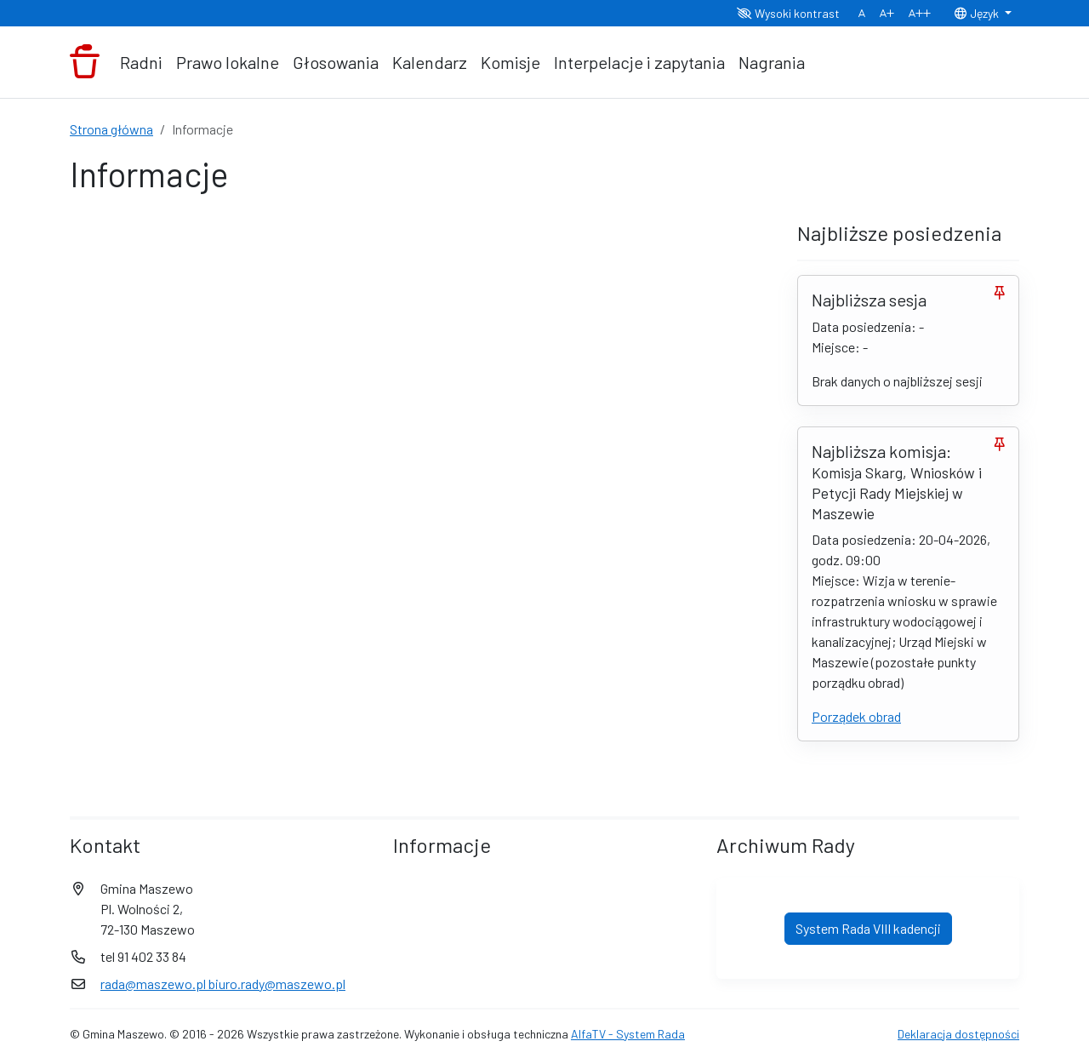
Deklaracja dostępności (958, 1034)
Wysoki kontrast (788, 13)
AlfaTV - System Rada (628, 1034)
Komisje (510, 62)
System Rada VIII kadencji (868, 928)
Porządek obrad (856, 716)
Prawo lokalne (227, 62)
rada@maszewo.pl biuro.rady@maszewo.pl (222, 983)
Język (977, 13)
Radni (141, 62)
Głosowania (336, 62)
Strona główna (111, 129)
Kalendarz (429, 62)
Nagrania (771, 62)
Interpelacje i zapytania (639, 62)
